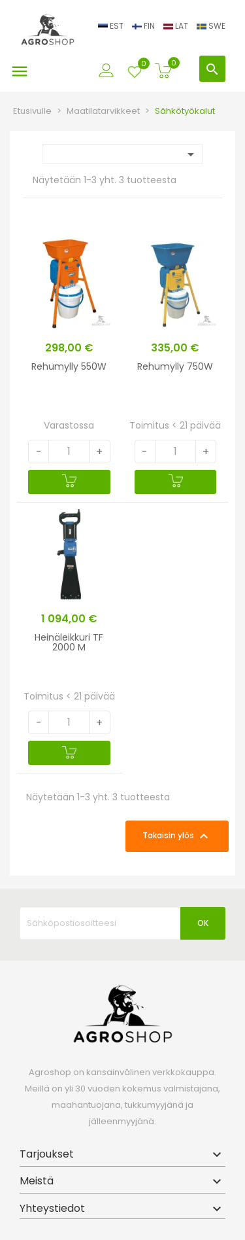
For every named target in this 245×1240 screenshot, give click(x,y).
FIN (144, 25)
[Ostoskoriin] (69, 482)
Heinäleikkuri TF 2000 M (69, 642)
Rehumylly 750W (175, 366)
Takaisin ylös (177, 836)
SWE (211, 25)
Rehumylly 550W (68, 366)
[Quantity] (69, 451)
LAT (176, 25)
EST (111, 25)
